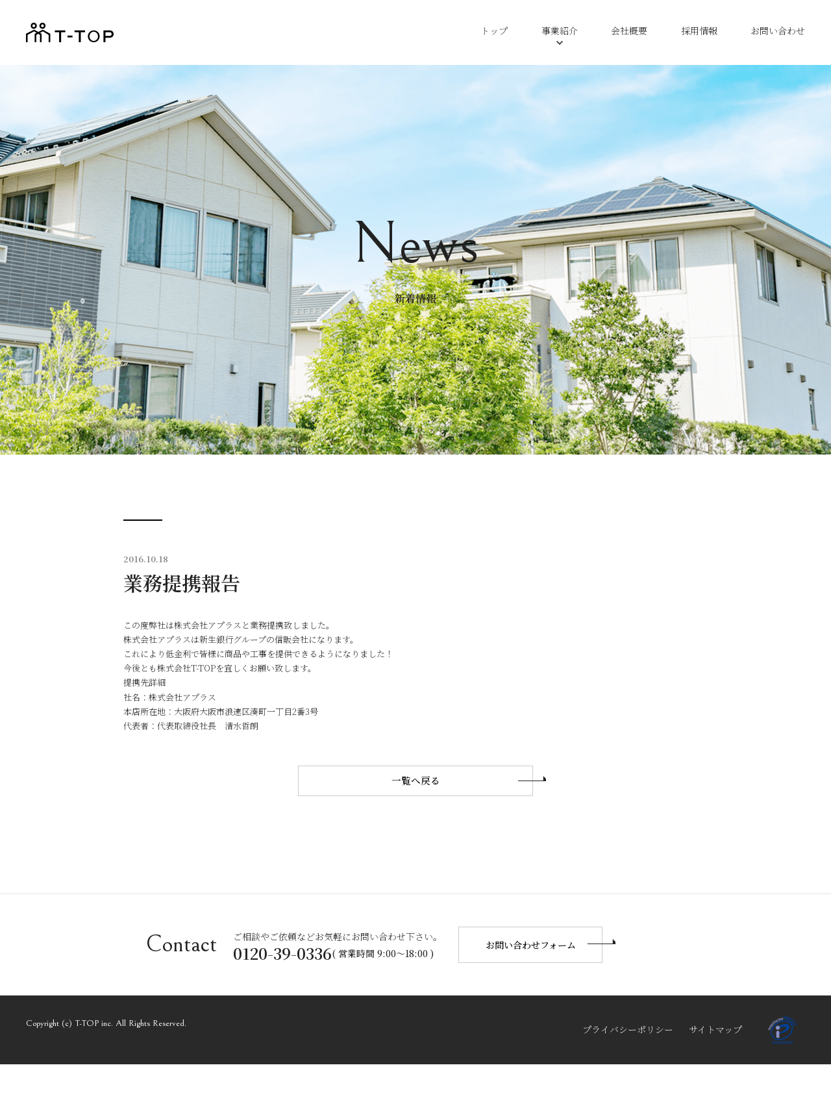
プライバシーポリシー (627, 1077)
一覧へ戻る (415, 858)
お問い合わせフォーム (531, 993)
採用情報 (699, 30)
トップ (494, 30)
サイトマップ (715, 1077)
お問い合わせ (777, 30)
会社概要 (629, 30)
